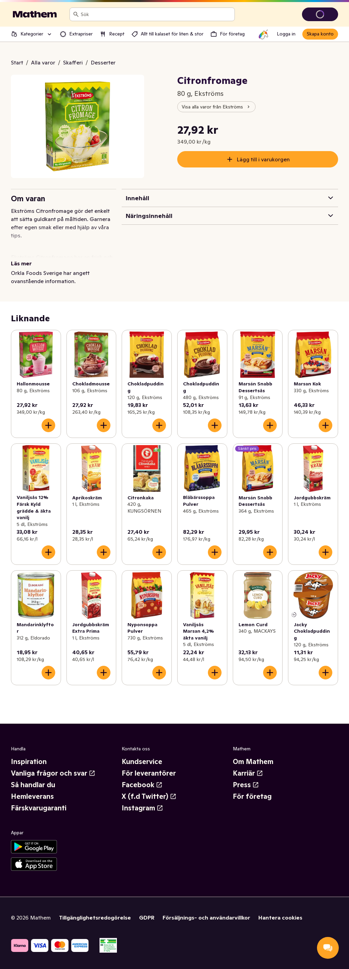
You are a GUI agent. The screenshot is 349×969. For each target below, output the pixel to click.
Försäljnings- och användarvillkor (206, 917)
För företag (252, 796)
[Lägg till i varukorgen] (48, 425)
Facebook (142, 784)
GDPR (146, 917)
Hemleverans (32, 796)
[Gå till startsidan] (35, 14)
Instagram (142, 808)
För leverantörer (149, 773)
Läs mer (21, 263)
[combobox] (156, 14)
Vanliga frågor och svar (53, 773)
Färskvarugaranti (38, 808)
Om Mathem (253, 761)
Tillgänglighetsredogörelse (95, 917)
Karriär (248, 773)
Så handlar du (33, 784)
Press (246, 784)
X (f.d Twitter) (149, 796)
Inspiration (29, 761)
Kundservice (142, 761)
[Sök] (76, 14)
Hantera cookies (280, 917)
